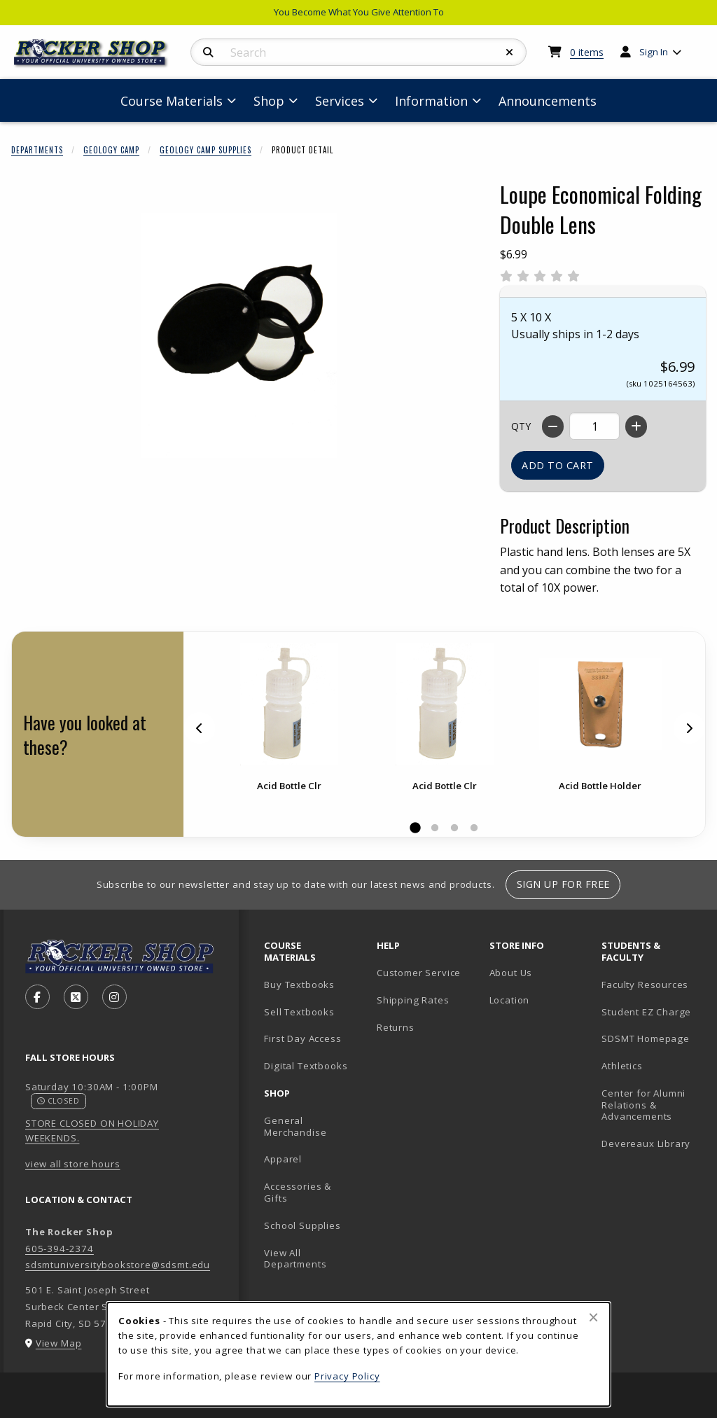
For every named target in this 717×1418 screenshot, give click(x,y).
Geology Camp (111, 149)
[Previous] (199, 727)
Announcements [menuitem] (548, 100)
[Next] (689, 727)
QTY (521, 426)
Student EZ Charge (646, 1012)
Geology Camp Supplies (205, 149)
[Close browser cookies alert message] (593, 1317)
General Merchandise (295, 1126)
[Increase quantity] (636, 426)
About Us (511, 972)
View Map (59, 1343)
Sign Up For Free (563, 884)
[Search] (208, 52)
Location (509, 1000)
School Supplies (302, 1225)
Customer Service (419, 972)
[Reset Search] (509, 52)
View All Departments (295, 1258)
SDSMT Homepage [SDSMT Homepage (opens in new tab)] (645, 1038)
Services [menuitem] (339, 100)
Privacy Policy (347, 1376)
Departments (37, 149)
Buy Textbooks (299, 984)
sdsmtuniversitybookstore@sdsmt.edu (117, 1264)
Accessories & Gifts (297, 1192)
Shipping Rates (413, 1000)
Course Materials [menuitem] (171, 100)
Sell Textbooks (299, 1012)
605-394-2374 (59, 1248)
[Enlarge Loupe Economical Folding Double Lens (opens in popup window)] (238, 335)
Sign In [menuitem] (653, 52)
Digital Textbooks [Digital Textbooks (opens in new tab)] (305, 1065)
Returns (396, 1027)
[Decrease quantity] (553, 426)
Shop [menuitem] (268, 100)
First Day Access (302, 1038)
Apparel (283, 1159)
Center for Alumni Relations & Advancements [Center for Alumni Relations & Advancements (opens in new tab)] (643, 1104)
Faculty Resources (644, 984)
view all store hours (72, 1164)
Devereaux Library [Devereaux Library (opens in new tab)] (645, 1143)
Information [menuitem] (431, 100)
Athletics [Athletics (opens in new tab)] (621, 1065)
